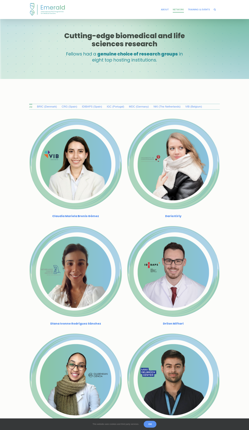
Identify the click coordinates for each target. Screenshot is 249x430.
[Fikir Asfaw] (113, 283)
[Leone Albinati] (85, 377)
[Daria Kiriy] (159, 120)
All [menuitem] (30, 106)
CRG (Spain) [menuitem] (69, 106)
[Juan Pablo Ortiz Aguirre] (149, 295)
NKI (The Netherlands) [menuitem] (167, 106)
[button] (215, 9)
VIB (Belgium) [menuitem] (193, 106)
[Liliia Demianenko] (168, 377)
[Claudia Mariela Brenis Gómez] (75, 120)
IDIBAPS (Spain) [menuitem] (92, 106)
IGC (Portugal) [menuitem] (115, 106)
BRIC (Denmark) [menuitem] (47, 106)
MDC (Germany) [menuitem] (139, 106)
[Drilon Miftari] (178, 201)
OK (150, 424)
